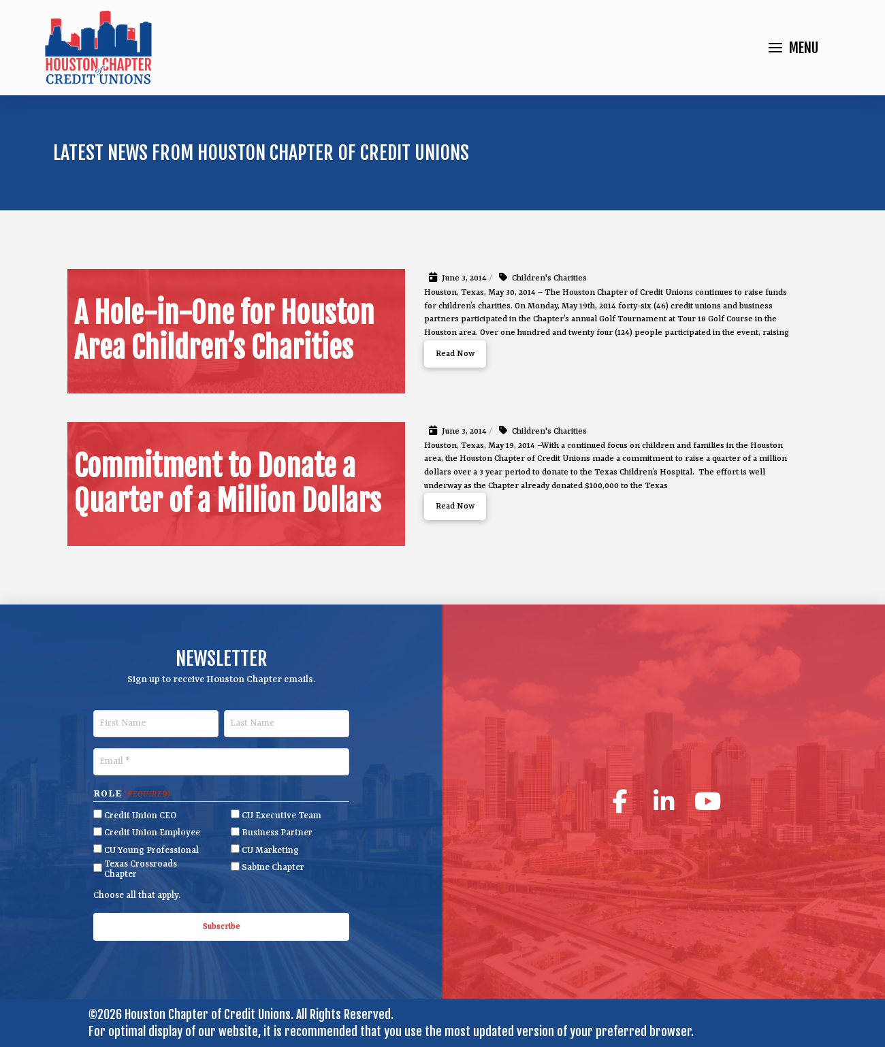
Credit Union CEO (140, 816)
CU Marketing (270, 850)
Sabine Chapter (273, 868)
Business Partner (277, 833)
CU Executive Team (281, 816)
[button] (793, 48)
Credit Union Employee (152, 833)
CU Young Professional (151, 850)
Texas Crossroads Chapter (140, 869)
